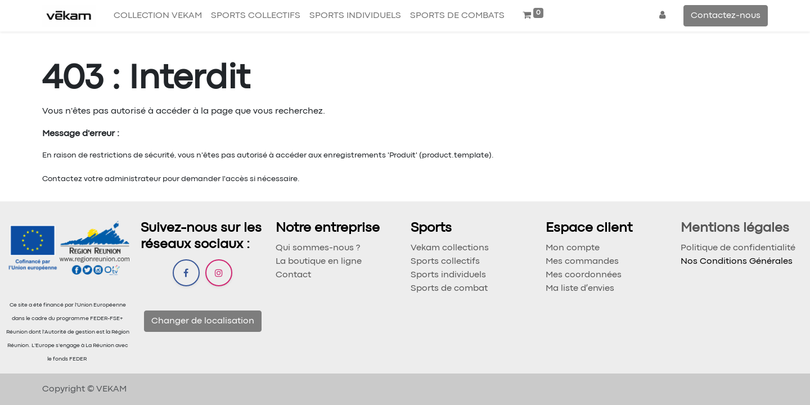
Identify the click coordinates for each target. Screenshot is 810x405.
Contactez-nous (725, 16)
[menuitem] (157, 15)
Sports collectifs (445, 262)
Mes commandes (582, 262)
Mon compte (573, 248)
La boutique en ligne (319, 262)
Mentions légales (735, 228)
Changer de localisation (202, 321)
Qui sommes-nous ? (318, 248)
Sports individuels (448, 275)
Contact (293, 275)
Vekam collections (450, 248)
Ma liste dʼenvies (580, 288)
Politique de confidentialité (738, 248)
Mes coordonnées (584, 275)
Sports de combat (449, 288)
